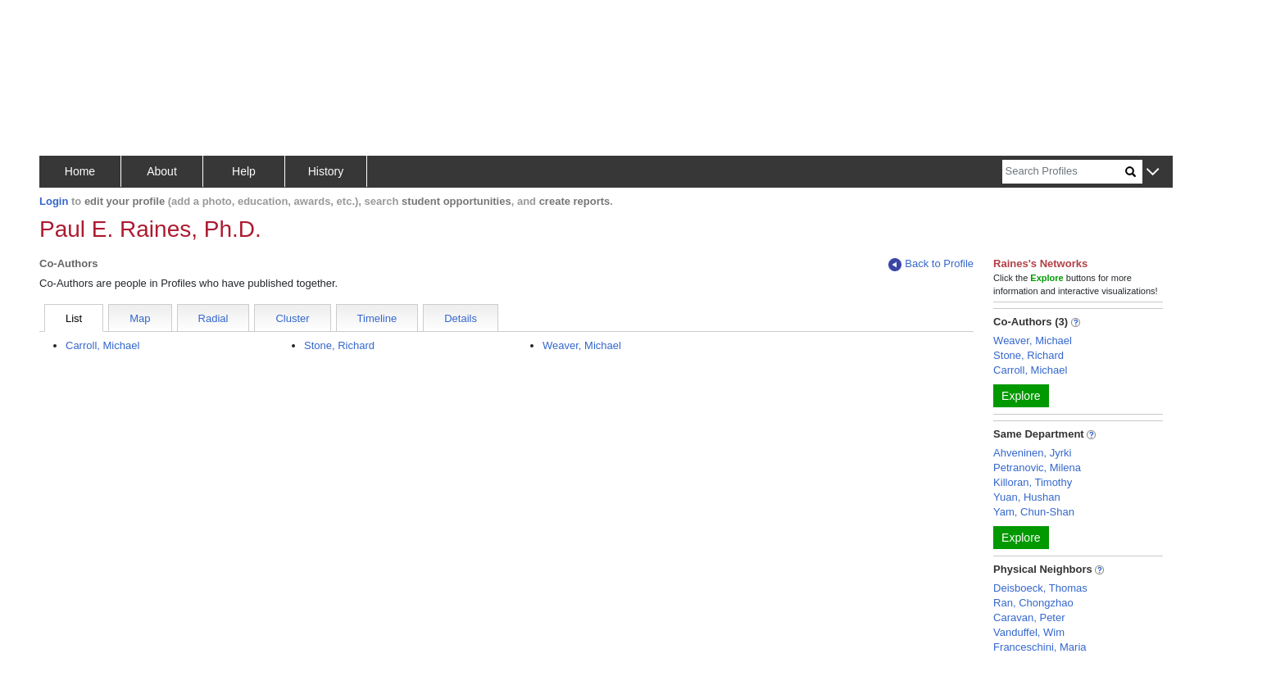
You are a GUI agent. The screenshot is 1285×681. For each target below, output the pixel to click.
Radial (213, 318)
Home (80, 171)
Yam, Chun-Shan (1033, 512)
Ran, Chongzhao (1033, 603)
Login (53, 201)
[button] (1152, 172)
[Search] (1063, 172)
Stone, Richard (339, 345)
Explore (1020, 395)
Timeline (377, 318)
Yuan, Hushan (1026, 497)
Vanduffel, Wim (1029, 632)
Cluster (292, 318)
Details (460, 318)
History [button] (326, 171)
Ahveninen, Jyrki (1032, 453)
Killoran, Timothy (1032, 482)
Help (244, 171)
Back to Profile (931, 264)
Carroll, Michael (102, 345)
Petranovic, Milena (1037, 467)
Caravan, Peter (1029, 617)
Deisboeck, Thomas (1040, 588)
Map (139, 318)
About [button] (162, 171)
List (74, 318)
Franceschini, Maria (1039, 647)
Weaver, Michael (582, 345)
